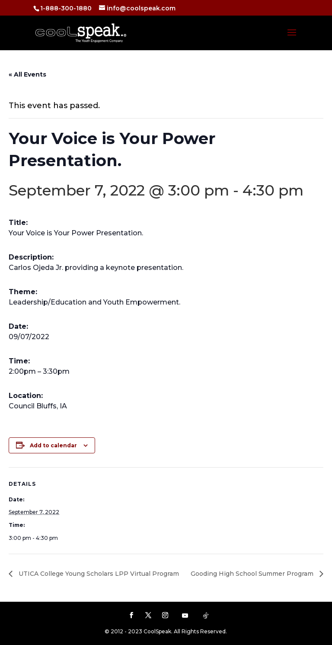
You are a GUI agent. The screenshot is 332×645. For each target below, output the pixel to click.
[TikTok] (205, 616)
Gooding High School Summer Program (253, 574)
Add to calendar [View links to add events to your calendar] (53, 445)
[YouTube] (185, 616)
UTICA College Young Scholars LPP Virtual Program (98, 574)
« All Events (27, 74)
